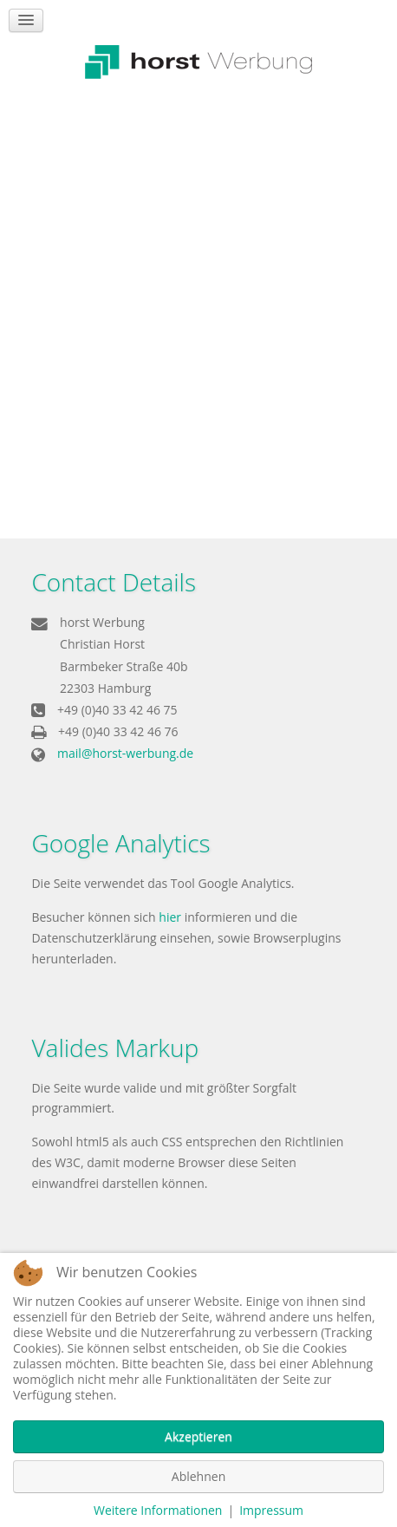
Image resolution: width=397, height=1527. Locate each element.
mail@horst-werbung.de (125, 753)
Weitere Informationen (158, 1510)
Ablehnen (198, 1476)
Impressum (271, 1510)
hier (170, 917)
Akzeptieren (198, 1436)
